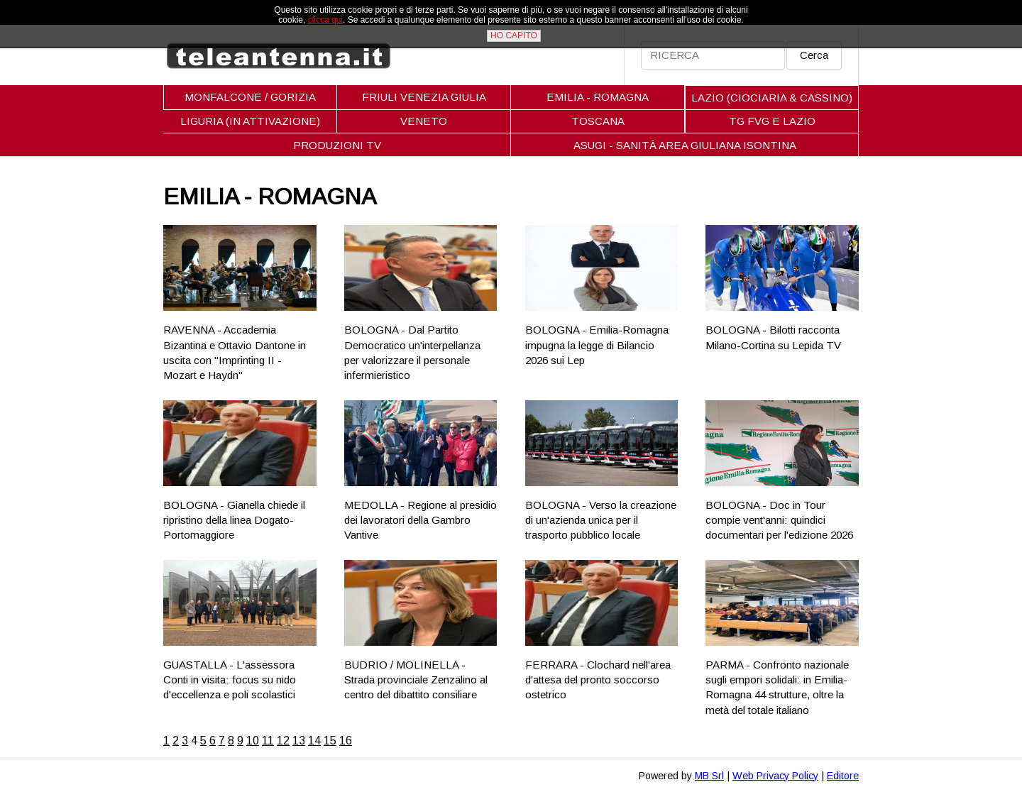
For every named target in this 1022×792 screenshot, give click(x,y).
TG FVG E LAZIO (772, 121)
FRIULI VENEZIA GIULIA (424, 97)
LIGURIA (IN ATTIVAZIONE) (250, 121)
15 (330, 741)
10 (252, 741)
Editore (843, 775)
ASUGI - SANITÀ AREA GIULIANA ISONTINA (684, 145)
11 (268, 741)
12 (283, 741)
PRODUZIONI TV (337, 145)
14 (314, 741)
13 (298, 741)
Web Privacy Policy (775, 775)
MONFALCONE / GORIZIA (250, 97)
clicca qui (325, 20)
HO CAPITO (513, 35)
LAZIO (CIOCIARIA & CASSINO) (771, 98)
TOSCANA (598, 121)
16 (345, 741)
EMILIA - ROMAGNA (597, 97)
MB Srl (709, 775)
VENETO (423, 121)
